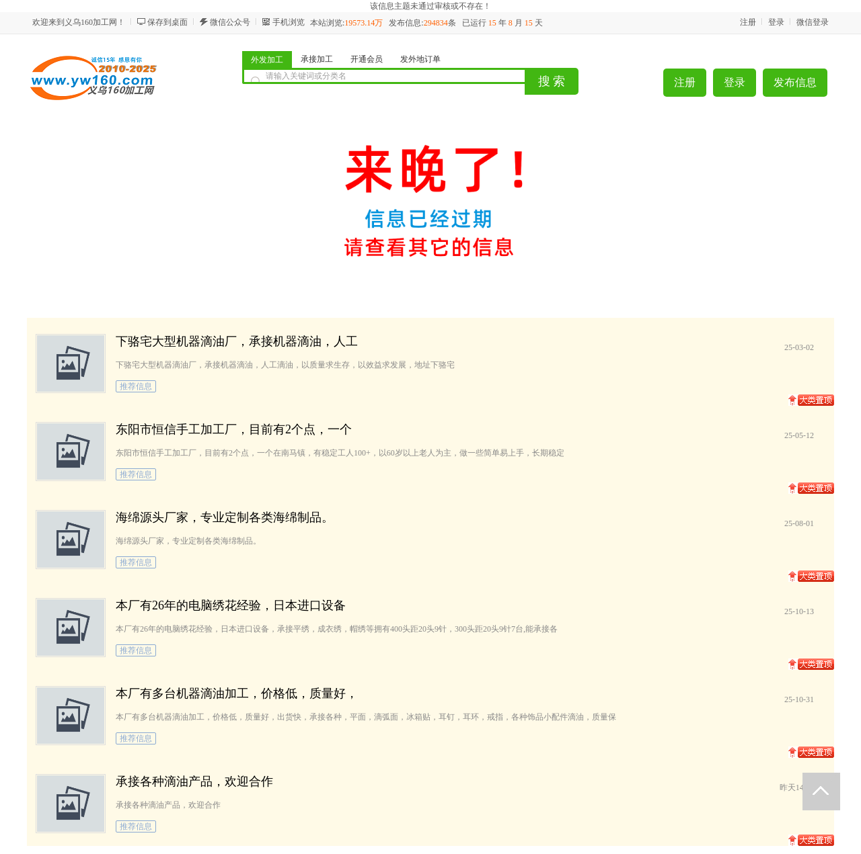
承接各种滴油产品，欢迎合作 (194, 781)
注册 (748, 22)
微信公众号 (230, 22)
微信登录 (812, 22)
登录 (776, 22)
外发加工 (267, 60)
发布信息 (795, 82)
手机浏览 (288, 22)
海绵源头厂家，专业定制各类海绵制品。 (225, 517)
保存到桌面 (167, 22)
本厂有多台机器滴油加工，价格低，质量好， (237, 693)
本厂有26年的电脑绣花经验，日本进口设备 (231, 605)
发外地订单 (420, 59)
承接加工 (317, 59)
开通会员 (366, 59)
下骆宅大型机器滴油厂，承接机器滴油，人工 (237, 341)
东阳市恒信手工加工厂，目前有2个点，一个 (234, 429)
